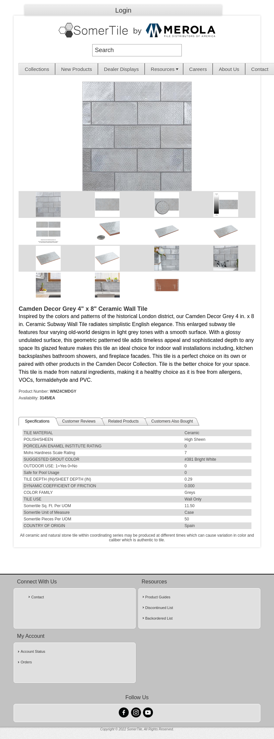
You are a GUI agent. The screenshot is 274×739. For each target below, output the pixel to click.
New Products (76, 69)
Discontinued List (159, 608)
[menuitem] (37, 69)
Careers (198, 69)
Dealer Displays (121, 69)
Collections (37, 69)
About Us (229, 69)
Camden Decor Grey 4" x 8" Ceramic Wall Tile (83, 308)
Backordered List (159, 618)
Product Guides (158, 597)
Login (123, 10)
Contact (259, 69)
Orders (26, 662)
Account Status (33, 651)
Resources (165, 69)
